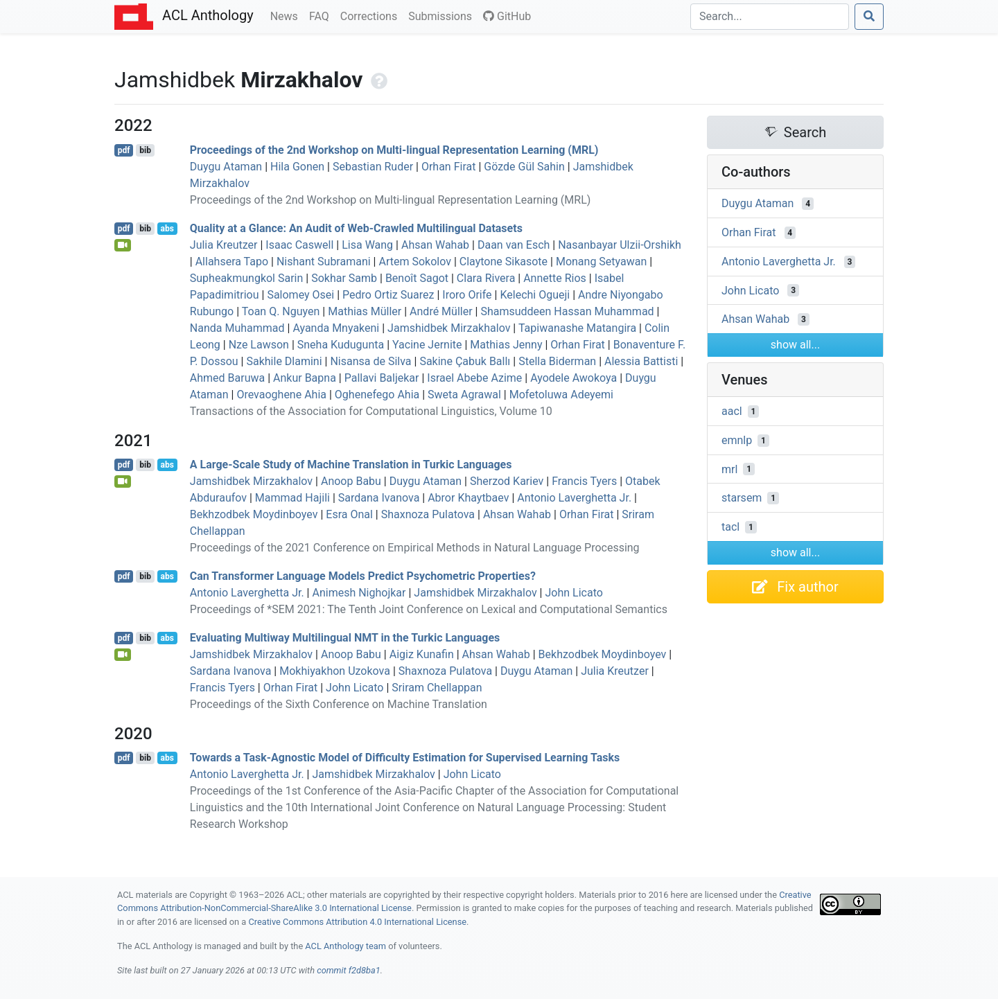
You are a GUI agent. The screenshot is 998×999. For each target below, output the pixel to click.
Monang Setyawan (601, 261)
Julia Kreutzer (224, 244)
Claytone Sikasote (503, 261)
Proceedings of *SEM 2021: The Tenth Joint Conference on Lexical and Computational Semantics (428, 609)
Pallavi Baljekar (381, 377)
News (287, 15)
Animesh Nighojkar (358, 592)
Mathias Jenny (506, 344)
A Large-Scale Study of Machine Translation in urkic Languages (351, 464)
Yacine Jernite (427, 344)
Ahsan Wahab (435, 244)
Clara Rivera (486, 278)
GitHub (507, 16)
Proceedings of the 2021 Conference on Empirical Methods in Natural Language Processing (415, 547)
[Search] (769, 16)
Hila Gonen (297, 166)
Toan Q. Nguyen (281, 311)
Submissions (443, 15)
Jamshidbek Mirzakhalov (448, 328)
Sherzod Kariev (506, 481)
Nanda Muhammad (237, 328)
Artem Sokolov (414, 261)
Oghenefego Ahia (377, 394)
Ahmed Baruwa (227, 377)
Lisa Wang (367, 244)
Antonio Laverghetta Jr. (574, 497)
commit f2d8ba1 (348, 970)
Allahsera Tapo (231, 261)
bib (145, 150)
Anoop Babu (351, 481)
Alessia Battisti (641, 361)
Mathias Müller (364, 311)
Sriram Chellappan (437, 687)
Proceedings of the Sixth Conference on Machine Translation (338, 704)
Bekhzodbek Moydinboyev (254, 514)
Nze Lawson (259, 344)
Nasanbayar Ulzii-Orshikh (619, 244)
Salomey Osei (300, 294)
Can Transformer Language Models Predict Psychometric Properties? (363, 576)
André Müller (441, 311)
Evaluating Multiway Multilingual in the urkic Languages (345, 637)
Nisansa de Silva (370, 361)
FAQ (322, 15)
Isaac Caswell (299, 244)
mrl (729, 468)
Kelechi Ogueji (535, 294)
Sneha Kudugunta (340, 344)
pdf (124, 150)
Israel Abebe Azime (474, 377)
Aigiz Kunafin (421, 654)
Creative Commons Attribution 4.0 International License (357, 922)
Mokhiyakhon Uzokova (334, 671)
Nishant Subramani (324, 261)
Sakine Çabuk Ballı (464, 361)
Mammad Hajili (292, 497)
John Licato (573, 592)
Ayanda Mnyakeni (335, 328)
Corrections (371, 15)
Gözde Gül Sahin (524, 166)
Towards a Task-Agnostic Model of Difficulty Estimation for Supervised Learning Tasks (405, 757)
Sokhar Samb (344, 278)
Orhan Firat (448, 166)
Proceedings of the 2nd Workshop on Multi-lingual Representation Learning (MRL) (394, 150)
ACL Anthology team (345, 946)
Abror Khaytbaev (468, 497)
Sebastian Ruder (373, 166)
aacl (731, 411)
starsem (741, 497)
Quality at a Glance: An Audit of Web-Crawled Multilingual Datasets (356, 228)
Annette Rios (554, 278)
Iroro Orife (466, 294)
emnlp (736, 440)
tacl (730, 526)
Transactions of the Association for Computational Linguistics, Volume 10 (371, 411)
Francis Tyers (584, 481)
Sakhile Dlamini (284, 361)
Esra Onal (349, 514)
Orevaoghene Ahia (281, 394)
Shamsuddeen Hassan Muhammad (567, 311)
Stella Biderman (557, 361)
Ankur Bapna (304, 377)
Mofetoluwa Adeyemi (561, 394)
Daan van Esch (514, 244)
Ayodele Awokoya (573, 377)
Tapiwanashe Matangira (577, 328)
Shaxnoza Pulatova (428, 514)
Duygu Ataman (226, 166)
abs (166, 228)
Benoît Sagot (416, 278)
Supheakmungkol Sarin (247, 278)
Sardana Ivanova (379, 497)
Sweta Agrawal (464, 394)
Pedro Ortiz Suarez (388, 294)
